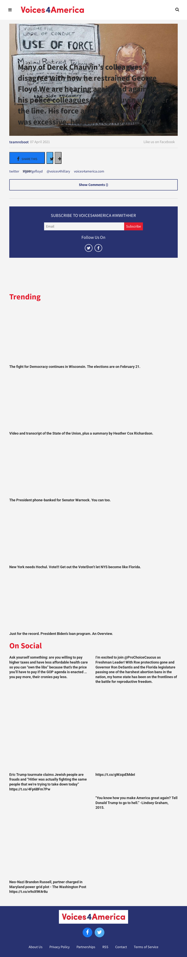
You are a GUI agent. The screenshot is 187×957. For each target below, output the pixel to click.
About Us (35, 947)
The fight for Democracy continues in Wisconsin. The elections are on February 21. (74, 367)
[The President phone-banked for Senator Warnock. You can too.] (93, 468)
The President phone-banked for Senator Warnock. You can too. (60, 500)
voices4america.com (89, 171)
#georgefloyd (33, 171)
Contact (121, 947)
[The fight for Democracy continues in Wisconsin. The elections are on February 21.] (93, 334)
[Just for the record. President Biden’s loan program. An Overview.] (93, 601)
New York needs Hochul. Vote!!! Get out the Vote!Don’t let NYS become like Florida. (75, 567)
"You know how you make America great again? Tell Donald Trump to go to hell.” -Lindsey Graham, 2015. (136, 803)
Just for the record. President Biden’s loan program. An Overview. (61, 634)
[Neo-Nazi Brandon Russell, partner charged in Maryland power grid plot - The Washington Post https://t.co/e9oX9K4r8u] (50, 837)
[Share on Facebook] (27, 158)
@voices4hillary (58, 171)
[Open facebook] (98, 248)
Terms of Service (146, 947)
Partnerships (85, 947)
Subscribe (133, 226)
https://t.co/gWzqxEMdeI (115, 775)
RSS (105, 947)
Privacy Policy (59, 947)
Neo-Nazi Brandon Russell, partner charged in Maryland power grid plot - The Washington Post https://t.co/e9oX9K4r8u (47, 887)
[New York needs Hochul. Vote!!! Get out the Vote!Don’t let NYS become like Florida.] (93, 535)
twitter (14, 171)
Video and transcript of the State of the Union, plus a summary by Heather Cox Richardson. (81, 433)
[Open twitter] (89, 248)
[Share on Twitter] (49, 158)
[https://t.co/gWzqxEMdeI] (136, 729)
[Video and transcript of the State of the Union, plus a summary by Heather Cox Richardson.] (93, 401)
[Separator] (58, 158)
